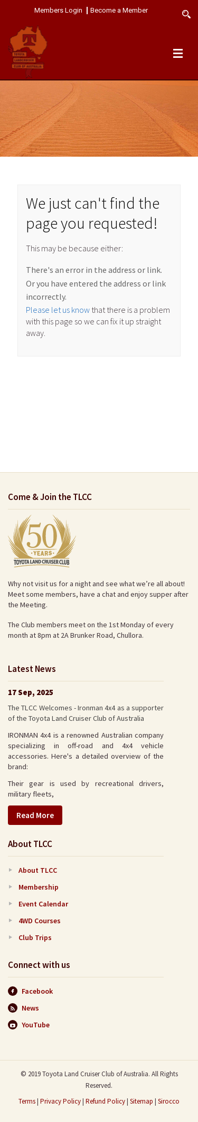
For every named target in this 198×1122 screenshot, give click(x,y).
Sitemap (141, 1101)
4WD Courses (39, 920)
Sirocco (169, 1101)
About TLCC (37, 870)
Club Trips (35, 937)
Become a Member (119, 10)
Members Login (58, 10)
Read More (35, 815)
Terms (26, 1101)
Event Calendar (43, 904)
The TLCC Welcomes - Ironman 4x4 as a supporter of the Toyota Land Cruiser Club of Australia (86, 713)
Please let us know (58, 309)
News (23, 1008)
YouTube (29, 1024)
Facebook (30, 991)
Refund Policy (105, 1101)
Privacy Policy (60, 1101)
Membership (38, 887)
